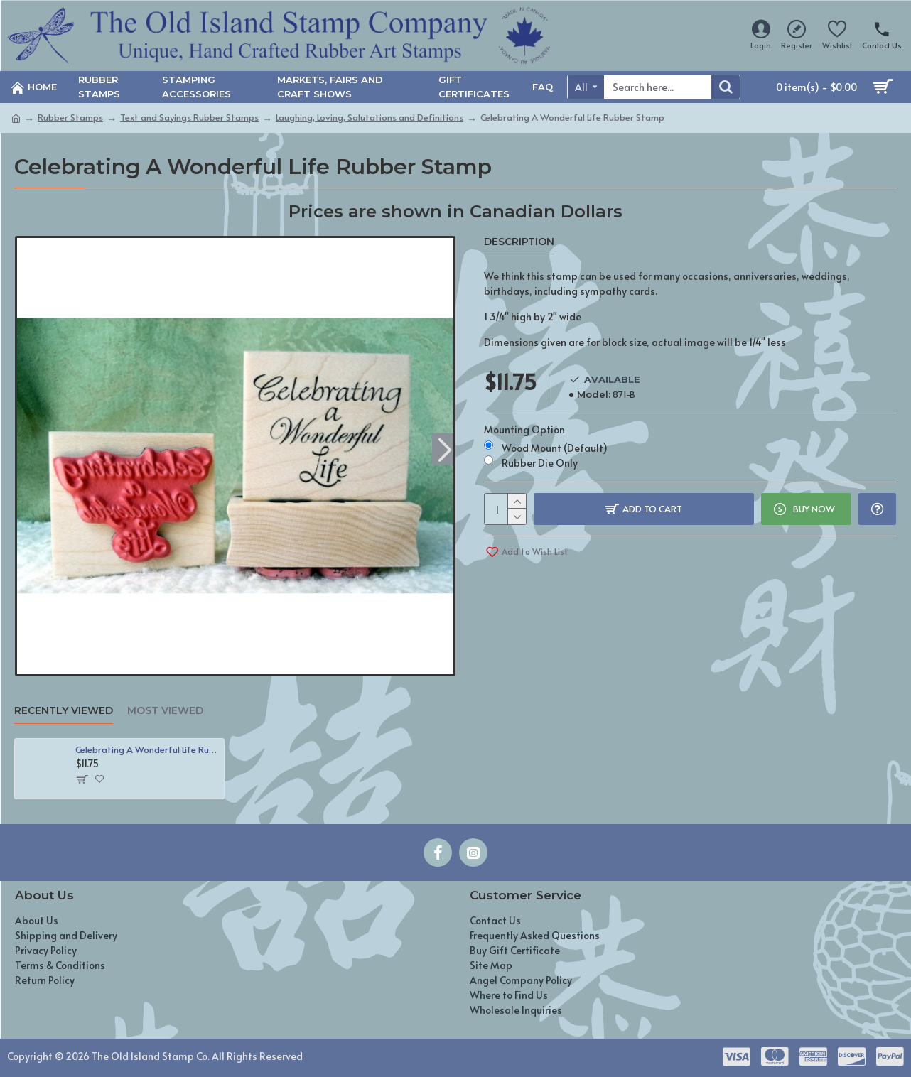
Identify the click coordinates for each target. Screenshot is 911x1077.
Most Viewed (165, 711)
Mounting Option (524, 429)
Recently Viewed (63, 711)
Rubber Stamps (70, 117)
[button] (444, 449)
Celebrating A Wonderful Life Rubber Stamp (147, 750)
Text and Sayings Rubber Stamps (189, 117)
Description (519, 242)
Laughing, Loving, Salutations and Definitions (369, 117)
